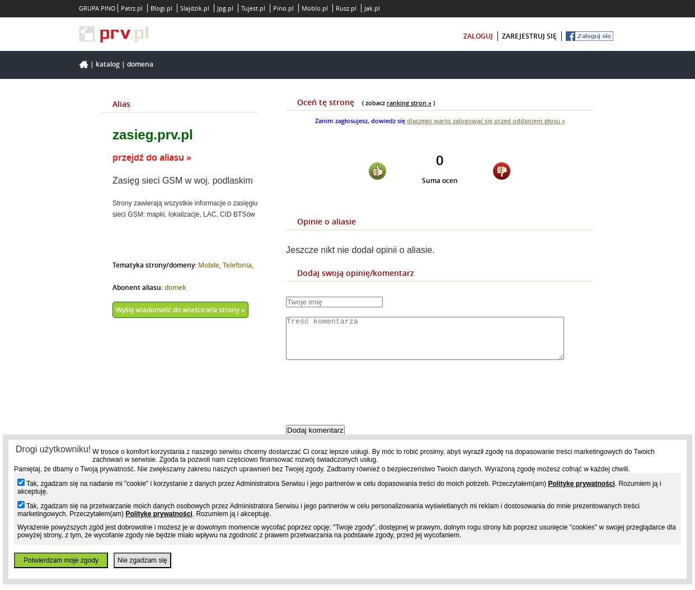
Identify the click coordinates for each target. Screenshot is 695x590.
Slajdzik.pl (194, 8)
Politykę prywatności (581, 484)
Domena (140, 64)
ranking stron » (409, 103)
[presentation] (371, 402)
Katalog (108, 64)
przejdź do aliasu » (151, 157)
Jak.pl (372, 8)
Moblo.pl (315, 8)
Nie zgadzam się (142, 560)
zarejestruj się (529, 36)
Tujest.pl (253, 8)
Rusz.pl (346, 8)
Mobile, (210, 265)
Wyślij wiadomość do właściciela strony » (180, 310)
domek (175, 287)
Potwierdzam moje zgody (61, 560)
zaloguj (478, 36)
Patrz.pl (132, 8)
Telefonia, (238, 265)
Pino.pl (283, 8)
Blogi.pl (161, 8)
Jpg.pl (225, 8)
